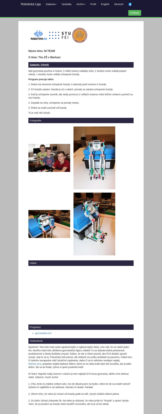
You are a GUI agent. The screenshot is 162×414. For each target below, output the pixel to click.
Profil (93, 4)
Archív (80, 4)
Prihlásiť (134, 13)
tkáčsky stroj (34, 363)
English (105, 4)
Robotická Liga (31, 4)
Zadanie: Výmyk (39, 64)
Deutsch (118, 4)
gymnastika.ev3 (43, 333)
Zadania (51, 4)
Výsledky (66, 4)
